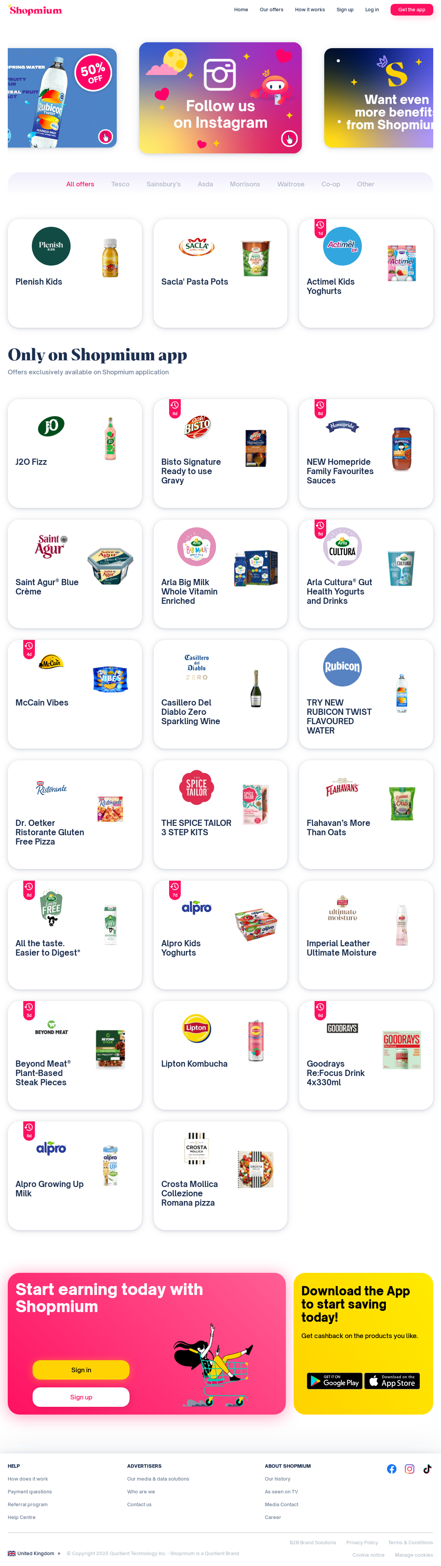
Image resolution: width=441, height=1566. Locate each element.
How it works (310, 9)
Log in (372, 9)
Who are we (141, 1492)
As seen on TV (281, 1492)
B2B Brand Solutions (313, 1542)
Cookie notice (369, 1555)
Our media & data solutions (158, 1479)
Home (241, 9)
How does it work (28, 1479)
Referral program (28, 1504)
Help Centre (22, 1517)
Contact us (139, 1504)
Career (273, 1517)
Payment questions (30, 1492)
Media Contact (281, 1504)
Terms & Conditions (410, 1542)
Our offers (272, 9)
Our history (278, 1479)
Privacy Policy (362, 1542)
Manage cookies (414, 1555)
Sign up (345, 9)
